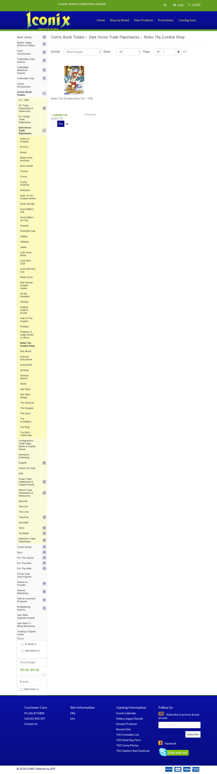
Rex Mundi (25, 351)
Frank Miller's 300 (27, 210)
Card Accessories (31, 52)
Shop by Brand (119, 20)
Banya (23, 152)
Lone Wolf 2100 (25, 262)
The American (27, 402)
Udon (32, 528)
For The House (31, 558)
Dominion (25, 190)
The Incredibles (25, 420)
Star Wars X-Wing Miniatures (26, 625)
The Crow (24, 512)
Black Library (31, 37)
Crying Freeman (24, 183)
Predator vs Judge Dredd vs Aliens (27, 335)
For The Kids (31, 563)
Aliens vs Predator (24, 140)
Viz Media (32, 533)
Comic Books (31, 547)
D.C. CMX (24, 100)
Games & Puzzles (31, 583)
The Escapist (27, 408)
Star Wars (25, 389)
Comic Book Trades (31, 93)
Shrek (23, 384)
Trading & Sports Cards (26, 633)
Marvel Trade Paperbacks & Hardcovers (32, 493)
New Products (143, 20)
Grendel (24, 225)
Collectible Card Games (31, 60)
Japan (23, 247)
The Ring (25, 427)
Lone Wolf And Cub (27, 270)
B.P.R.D (24, 147)
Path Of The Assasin (26, 320)
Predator (24, 326)
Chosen (24, 171)
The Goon (25, 413)
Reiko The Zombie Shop (27, 344)
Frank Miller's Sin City (27, 219)
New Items (32, 650)
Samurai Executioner (26, 358)
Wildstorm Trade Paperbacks (32, 540)
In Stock (30, 644)
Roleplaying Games (31, 608)
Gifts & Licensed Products (31, 600)
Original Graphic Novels (24, 310)
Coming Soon (187, 20)
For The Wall (31, 568)
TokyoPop (32, 517)
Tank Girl (23, 506)
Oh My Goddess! (25, 295)
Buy (61, 123)
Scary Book (26, 365)
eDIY (53, 768)
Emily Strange (27, 204)
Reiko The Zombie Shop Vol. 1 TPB (72, 98)
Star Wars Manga (25, 396)
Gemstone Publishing (24, 456)
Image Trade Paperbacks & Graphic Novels (32, 482)
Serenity (24, 370)
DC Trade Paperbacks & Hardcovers (32, 108)
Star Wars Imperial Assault (26, 616)
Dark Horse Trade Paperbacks (32, 130)
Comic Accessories (24, 85)
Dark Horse (29, 689)
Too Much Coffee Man (26, 434)
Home (101, 20)
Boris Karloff (26, 166)
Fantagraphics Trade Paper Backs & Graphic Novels (27, 445)
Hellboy (24, 236)
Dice (31, 552)
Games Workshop (31, 592)
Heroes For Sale (27, 468)
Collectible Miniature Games (31, 70)
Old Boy (24, 302)
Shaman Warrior (24, 377)
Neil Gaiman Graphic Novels (26, 285)
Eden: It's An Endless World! (28, 197)
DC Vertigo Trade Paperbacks (25, 119)
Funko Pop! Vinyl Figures (24, 575)
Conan (23, 176)
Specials (23, 501)
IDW (21, 473)
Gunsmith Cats (27, 231)
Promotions (166, 20)
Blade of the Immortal (26, 159)
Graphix (32, 463)
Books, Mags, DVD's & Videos (31, 44)
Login (178, 4)
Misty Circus (26, 277)
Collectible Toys (31, 78)
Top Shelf (23, 522)
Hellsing (24, 241)
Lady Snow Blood (26, 254)
